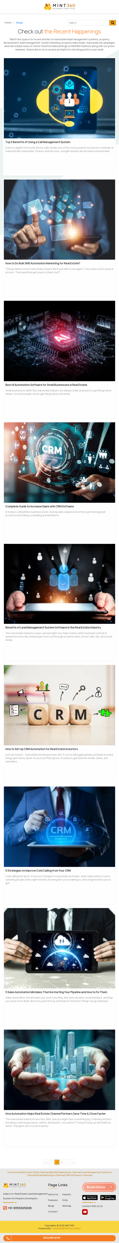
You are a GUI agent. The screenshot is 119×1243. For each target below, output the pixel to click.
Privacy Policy (74, 1228)
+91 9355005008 (17, 1208)
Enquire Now (51, 1237)
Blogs (51, 1205)
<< (46, 1162)
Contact (52, 1211)
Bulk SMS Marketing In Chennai (65, 1172)
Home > (9, 22)
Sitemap (66, 1205)
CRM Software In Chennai (78, 1175)
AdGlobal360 (59, 1228)
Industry (66, 1194)
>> (72, 1162)
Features (53, 1200)
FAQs (65, 1200)
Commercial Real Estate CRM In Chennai (27, 1172)
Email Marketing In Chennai (50, 1175)
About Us (53, 1194)
